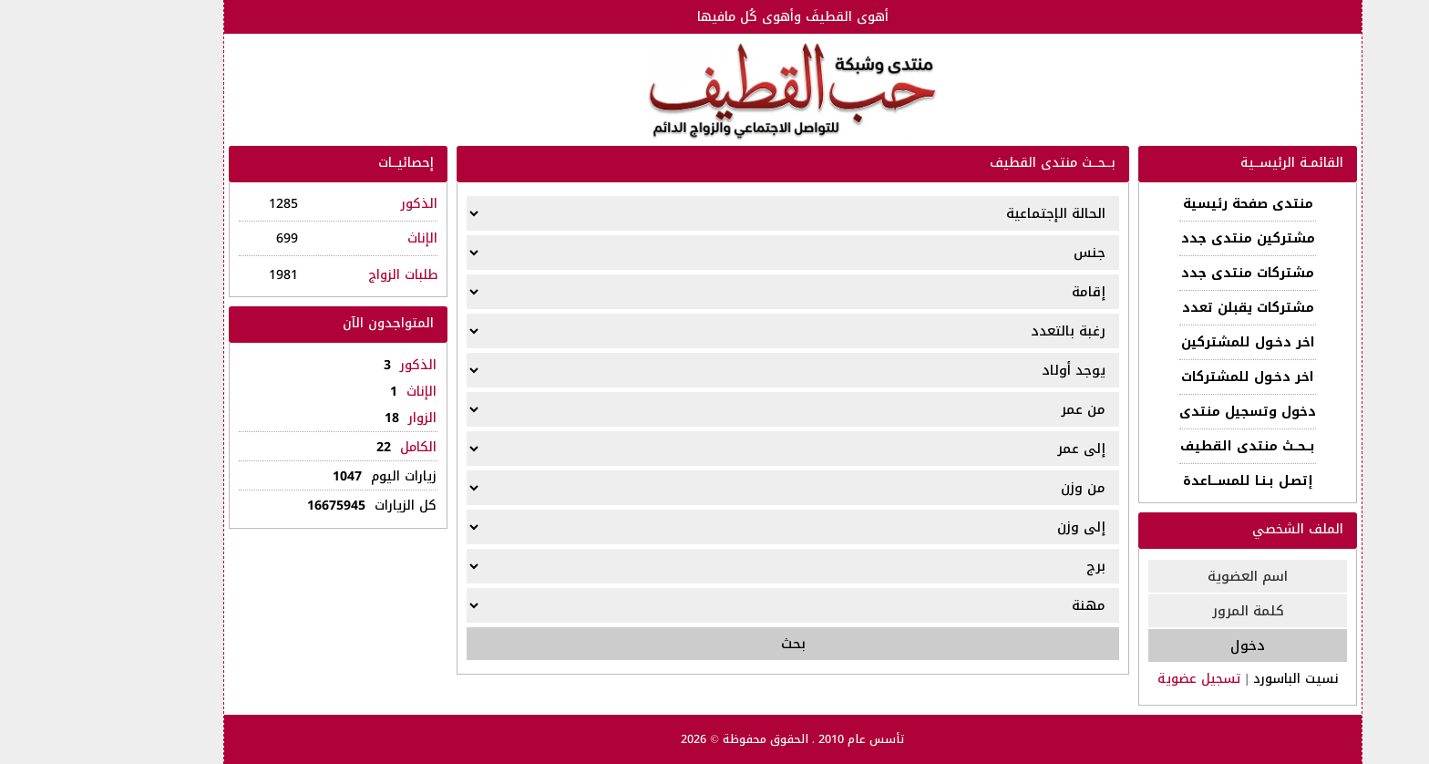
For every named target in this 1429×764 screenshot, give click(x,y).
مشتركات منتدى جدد (1169, 273)
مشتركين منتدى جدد (1170, 238)
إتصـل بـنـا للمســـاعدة (1170, 481)
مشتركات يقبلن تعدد (1170, 307)
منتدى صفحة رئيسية (1170, 203)
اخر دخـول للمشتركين (1170, 342)
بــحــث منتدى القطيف (1169, 446)
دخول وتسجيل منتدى (1169, 411)
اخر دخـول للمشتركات (1169, 377)
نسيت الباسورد (1217, 678)
